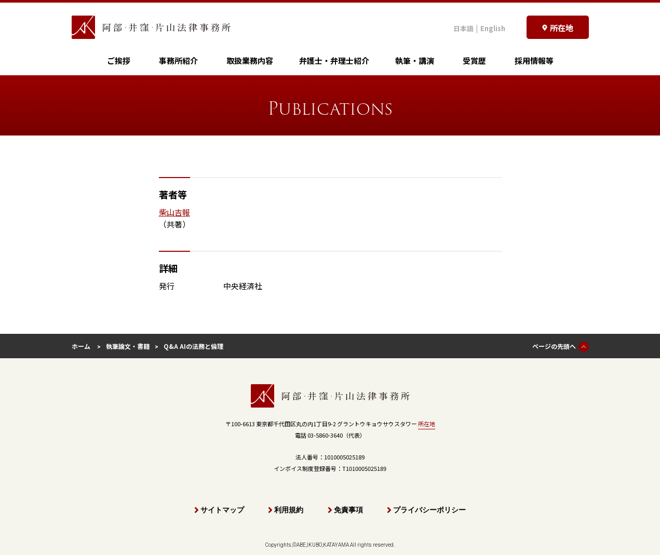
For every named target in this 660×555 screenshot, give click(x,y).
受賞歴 (474, 60)
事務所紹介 (178, 60)
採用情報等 (534, 60)
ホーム (81, 346)
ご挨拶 (118, 60)
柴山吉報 (174, 212)
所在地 (426, 423)
